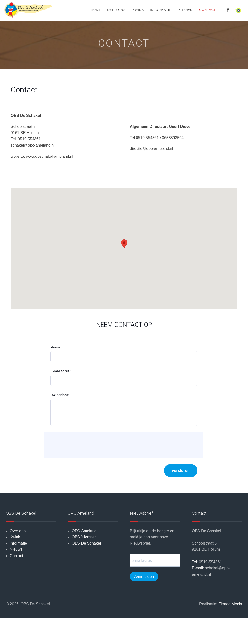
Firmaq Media (230, 604)
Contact (16, 556)
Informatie (160, 10)
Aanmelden (144, 576)
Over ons (116, 10)
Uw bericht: (59, 395)
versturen (181, 471)
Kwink (138, 10)
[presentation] (85, 444)
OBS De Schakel (86, 543)
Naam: (55, 347)
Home (96, 10)
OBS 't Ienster (84, 537)
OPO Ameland (84, 531)
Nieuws (185, 10)
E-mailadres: (60, 371)
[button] (124, 243)
